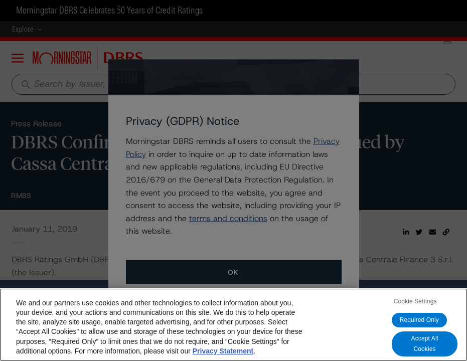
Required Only (419, 319)
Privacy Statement (223, 351)
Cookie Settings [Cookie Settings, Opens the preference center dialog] (415, 301)
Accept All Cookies (424, 343)
